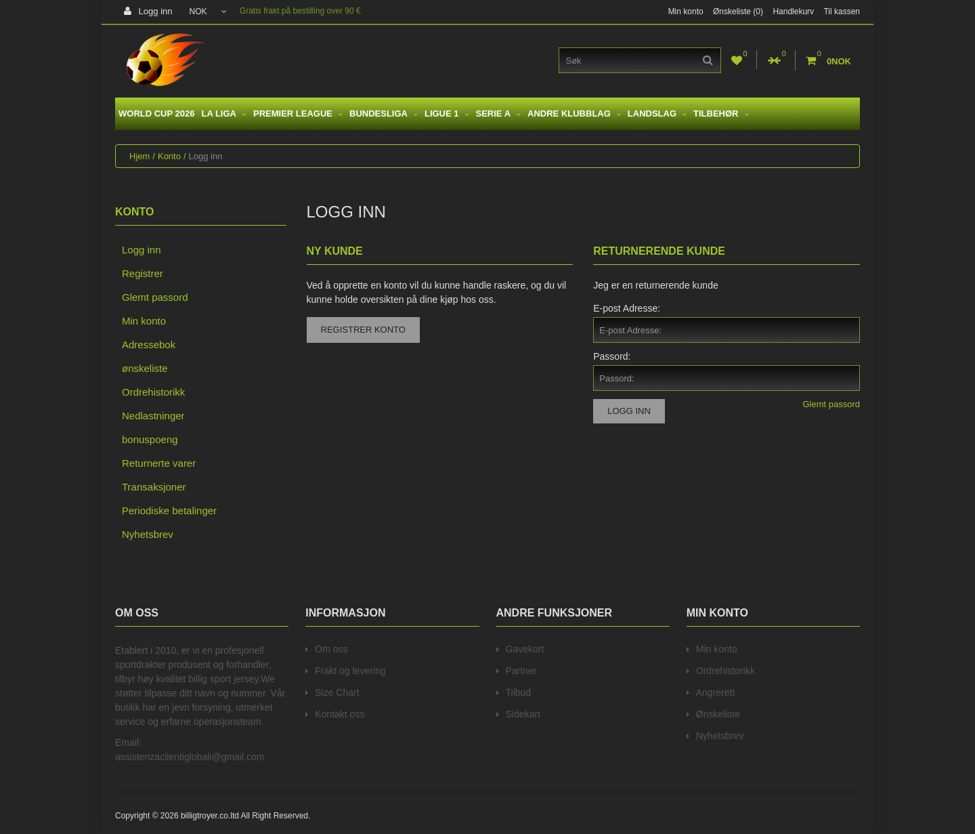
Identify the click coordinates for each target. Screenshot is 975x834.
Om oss (331, 649)
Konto (169, 156)
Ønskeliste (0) (738, 11)
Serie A (498, 113)
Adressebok (148, 344)
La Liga (223, 113)
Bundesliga (383, 113)
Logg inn (148, 11)
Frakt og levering (350, 670)
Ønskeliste (718, 714)
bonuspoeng (150, 439)
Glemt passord (155, 297)
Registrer (142, 273)
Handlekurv (793, 11)
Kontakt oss (339, 714)
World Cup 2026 (156, 113)
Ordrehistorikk (153, 392)
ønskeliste (145, 368)
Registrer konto (363, 330)
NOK (208, 11)
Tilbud (519, 692)
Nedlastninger (153, 415)
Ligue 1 (447, 113)
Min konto (685, 11)
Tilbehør (720, 113)
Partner (521, 670)
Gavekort (525, 649)
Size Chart (337, 692)
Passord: (611, 356)
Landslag (657, 113)
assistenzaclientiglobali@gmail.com (189, 756)
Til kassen (841, 11)
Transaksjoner (154, 487)
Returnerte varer (159, 463)
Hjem (139, 156)
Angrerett (715, 692)
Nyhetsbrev (147, 534)
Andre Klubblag (574, 113)
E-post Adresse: (626, 308)
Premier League (298, 113)
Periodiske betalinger (169, 510)
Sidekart (523, 714)
